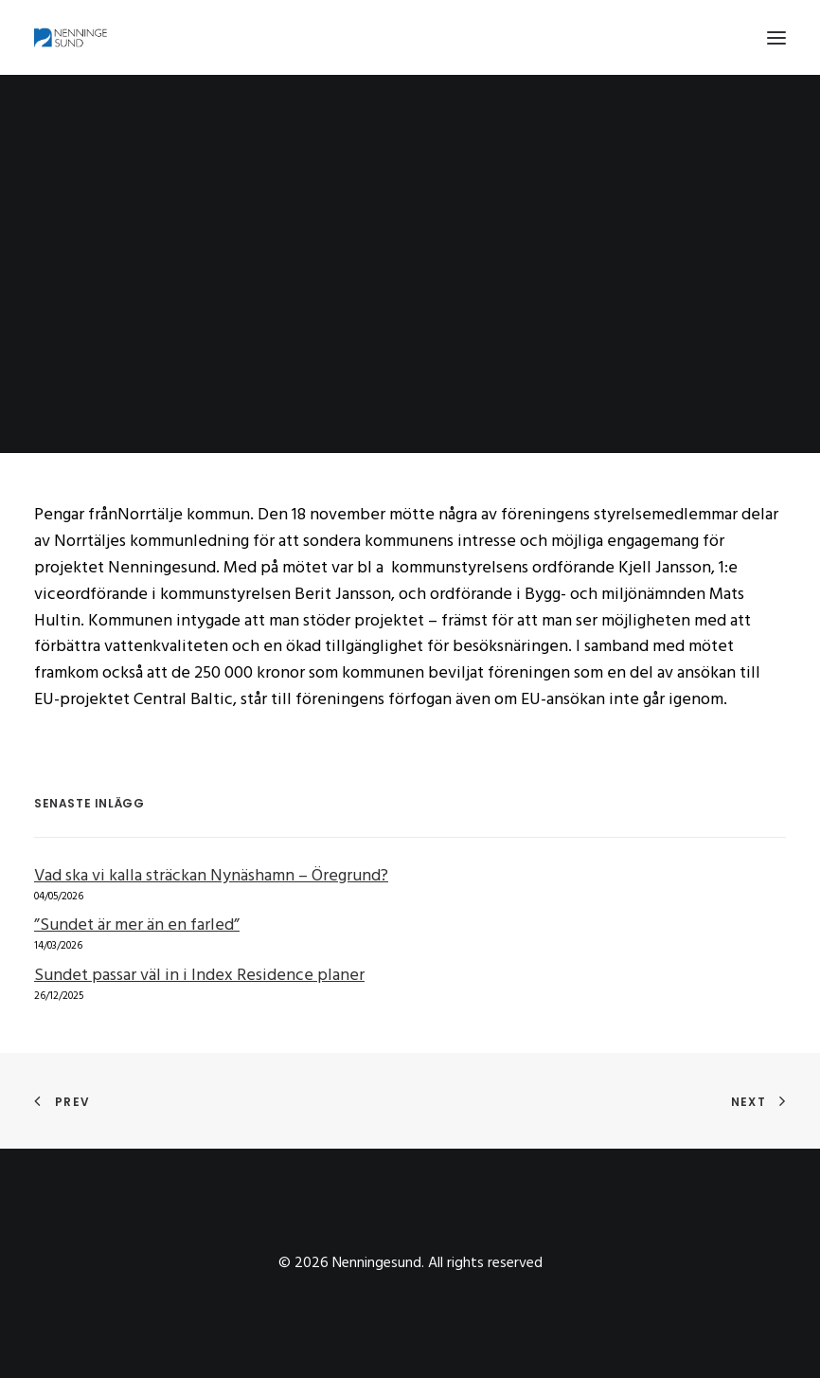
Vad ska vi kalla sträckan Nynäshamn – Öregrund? (211, 876)
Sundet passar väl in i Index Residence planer (199, 975)
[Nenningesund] (73, 37)
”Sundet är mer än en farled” (137, 925)
